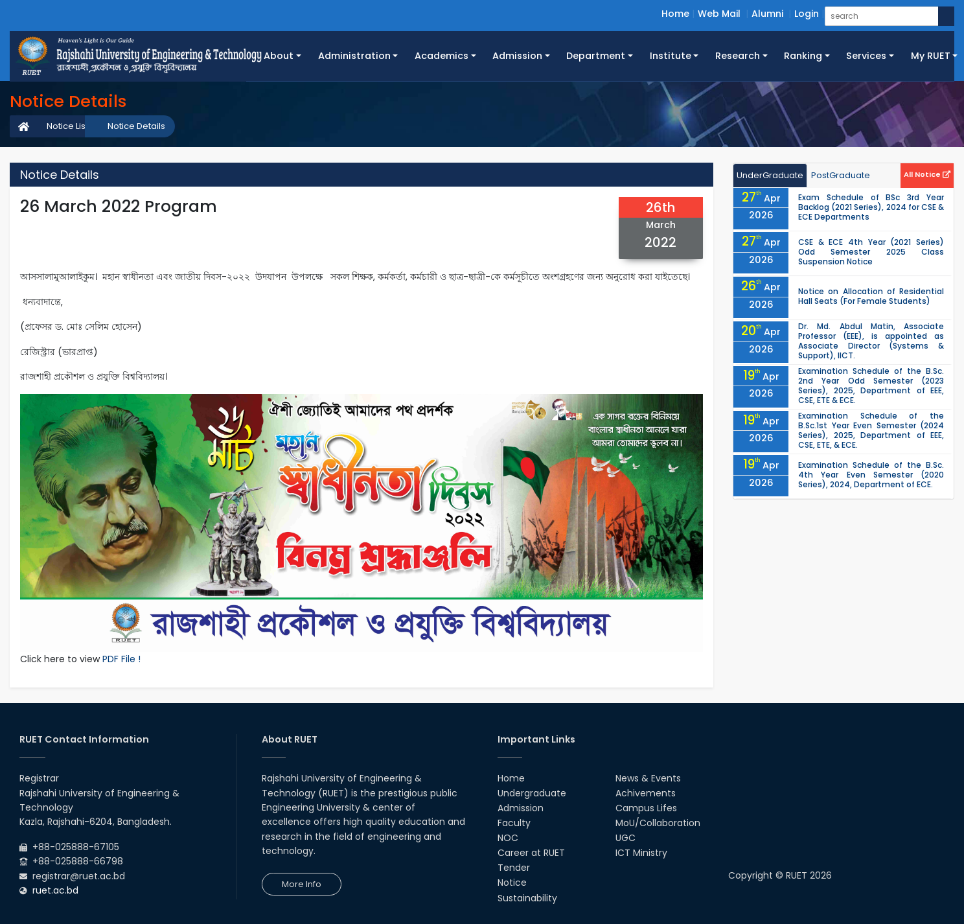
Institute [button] (670, 55)
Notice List (67, 126)
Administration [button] (354, 55)
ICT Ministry (641, 852)
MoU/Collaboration (657, 822)
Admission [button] (517, 55)
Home (675, 13)
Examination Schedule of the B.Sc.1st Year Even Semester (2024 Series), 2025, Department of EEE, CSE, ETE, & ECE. (871, 430)
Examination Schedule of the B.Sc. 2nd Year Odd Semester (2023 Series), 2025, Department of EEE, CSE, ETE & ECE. (871, 385)
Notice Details (136, 126)
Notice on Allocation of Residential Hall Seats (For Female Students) (871, 296)
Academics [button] (441, 55)
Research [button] (737, 55)
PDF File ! (121, 659)
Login (806, 13)
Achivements (645, 793)
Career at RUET (531, 852)
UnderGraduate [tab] (770, 175)
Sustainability (527, 898)
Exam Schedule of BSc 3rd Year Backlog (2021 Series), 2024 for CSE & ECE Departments (871, 207)
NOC (508, 837)
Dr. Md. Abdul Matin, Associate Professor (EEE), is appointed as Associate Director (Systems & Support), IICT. (871, 340)
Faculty (514, 822)
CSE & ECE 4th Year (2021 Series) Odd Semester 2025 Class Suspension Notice (871, 251)
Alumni (767, 13)
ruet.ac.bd (55, 890)
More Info (301, 884)
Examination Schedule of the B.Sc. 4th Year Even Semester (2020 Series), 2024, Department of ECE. (871, 474)
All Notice (927, 174)
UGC (625, 837)
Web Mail (719, 13)
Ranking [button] (803, 55)
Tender (514, 867)
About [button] (278, 55)
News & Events (648, 778)
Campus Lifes (646, 808)
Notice (512, 882)
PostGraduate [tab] (840, 175)
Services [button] (866, 55)
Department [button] (595, 55)
